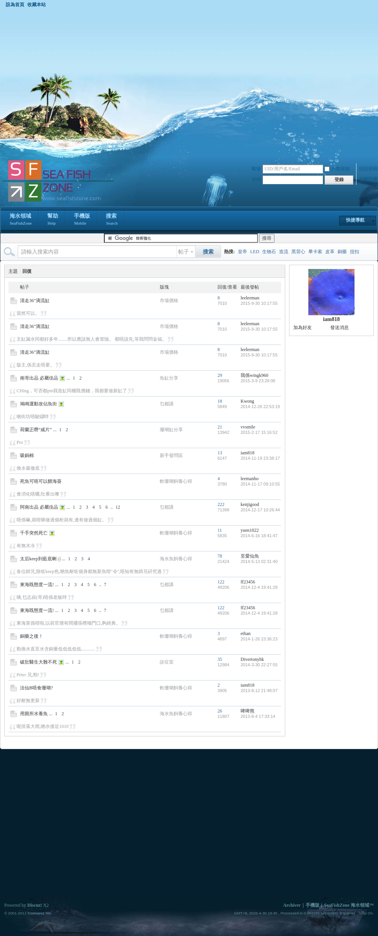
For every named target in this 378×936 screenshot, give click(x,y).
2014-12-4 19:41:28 (259, 587)
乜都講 (167, 404)
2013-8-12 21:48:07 (259, 690)
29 (219, 375)
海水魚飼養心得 (176, 558)
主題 (13, 271)
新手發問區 (171, 455)
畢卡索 (315, 251)
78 (219, 556)
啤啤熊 (247, 711)
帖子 (183, 252)
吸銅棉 (27, 455)
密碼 (256, 179)
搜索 (111, 220)
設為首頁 (15, 4)
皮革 (330, 251)
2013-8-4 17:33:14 (258, 716)
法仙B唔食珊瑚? (36, 688)
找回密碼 (368, 168)
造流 (283, 251)
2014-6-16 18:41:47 (259, 535)
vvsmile (248, 427)
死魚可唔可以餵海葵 (41, 481)
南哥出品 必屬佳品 (39, 378)
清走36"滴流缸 (35, 300)
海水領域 (21, 220)
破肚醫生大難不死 (38, 662)
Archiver (292, 905)
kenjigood (250, 504)
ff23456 (248, 582)
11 (219, 530)
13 (219, 452)
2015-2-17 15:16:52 (259, 432)
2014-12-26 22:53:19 (260, 406)
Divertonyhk (252, 659)
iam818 (247, 452)
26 (219, 711)
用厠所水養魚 (34, 713)
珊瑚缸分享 (171, 429)
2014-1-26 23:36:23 (259, 639)
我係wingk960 (254, 375)
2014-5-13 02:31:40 (259, 561)
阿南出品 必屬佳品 (39, 507)
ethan (246, 633)
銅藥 (342, 251)
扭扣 (354, 251)
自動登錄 (337, 168)
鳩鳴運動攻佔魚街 (38, 404)
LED (254, 251)
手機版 (82, 220)
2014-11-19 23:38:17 (260, 458)
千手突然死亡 (34, 533)
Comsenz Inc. (39, 913)
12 (117, 507)
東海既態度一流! (37, 584)
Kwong (247, 401)
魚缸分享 (169, 378)
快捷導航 (355, 220)
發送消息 (339, 327)
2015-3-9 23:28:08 (258, 380)
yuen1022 (250, 530)
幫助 (52, 220)
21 (219, 427)
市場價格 (169, 300)
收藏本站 (36, 4)
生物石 (269, 251)
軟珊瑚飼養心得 (176, 481)
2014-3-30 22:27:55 (259, 664)
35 (219, 659)
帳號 (256, 168)
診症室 (167, 662)
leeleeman (250, 298)
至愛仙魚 (250, 556)
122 (220, 582)
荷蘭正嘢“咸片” (36, 429)
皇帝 (242, 251)
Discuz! (34, 905)
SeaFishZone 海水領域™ (349, 905)
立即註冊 (368, 179)
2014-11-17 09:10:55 (260, 484)
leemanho (250, 478)
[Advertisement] (76, 83)
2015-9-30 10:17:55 (259, 303)
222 (220, 504)
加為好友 (302, 327)
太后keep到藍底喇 (38, 558)
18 (219, 401)
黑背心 (298, 251)
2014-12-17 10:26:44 (260, 509)
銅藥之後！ (31, 636)
